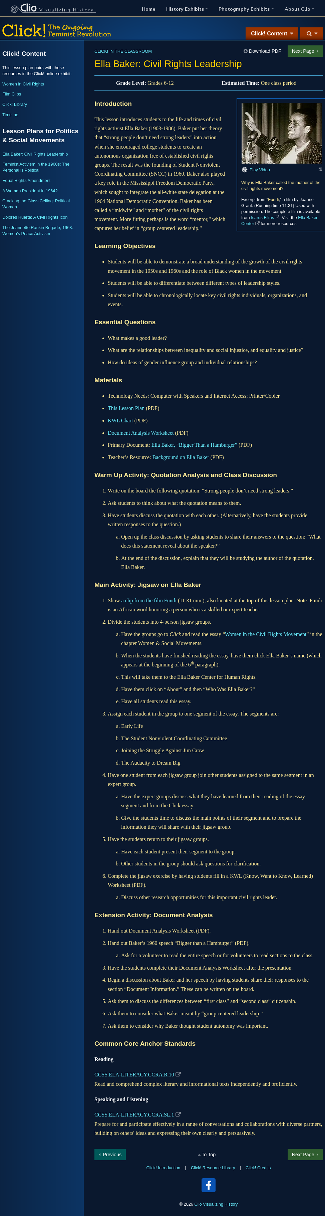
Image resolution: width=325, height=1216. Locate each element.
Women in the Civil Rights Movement (265, 634)
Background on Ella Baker (180, 457)
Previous (112, 1154)
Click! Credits (258, 1167)
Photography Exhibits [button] (244, 9)
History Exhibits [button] (185, 9)
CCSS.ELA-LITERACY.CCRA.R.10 (134, 1074)
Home (148, 9)
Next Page (303, 51)
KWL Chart (120, 420)
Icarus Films (262, 217)
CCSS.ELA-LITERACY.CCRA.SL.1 (134, 1115)
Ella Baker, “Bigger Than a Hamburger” (194, 445)
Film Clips (11, 93)
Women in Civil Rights (23, 83)
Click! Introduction (163, 1167)
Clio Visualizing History (216, 1204)
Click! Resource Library (213, 1167)
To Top (209, 1154)
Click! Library (14, 104)
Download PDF (265, 51)
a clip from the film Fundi (149, 600)
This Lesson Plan (126, 408)
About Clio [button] (297, 9)
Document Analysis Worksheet (141, 433)
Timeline (10, 114)
